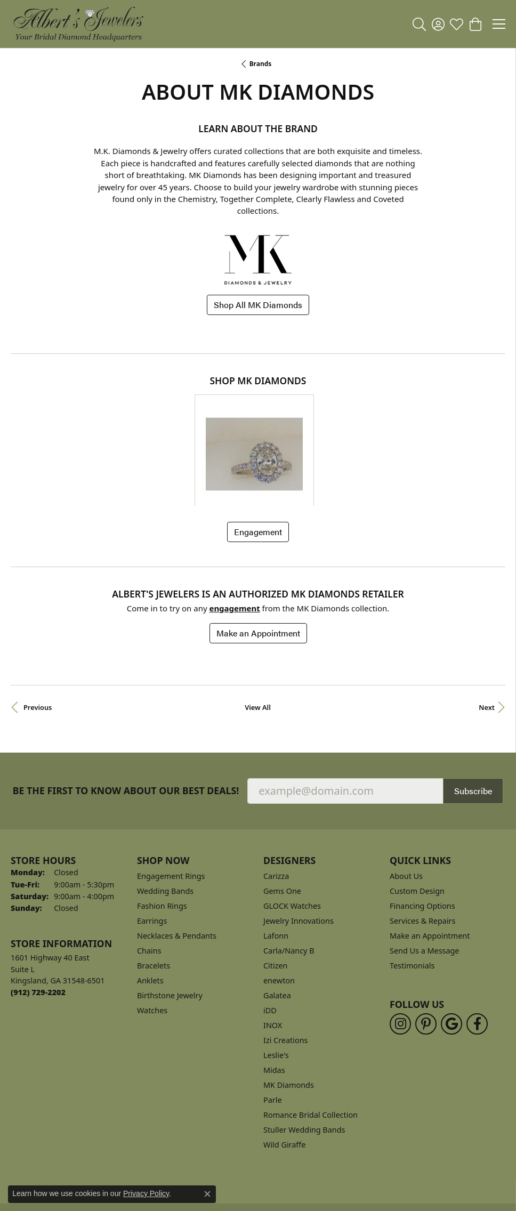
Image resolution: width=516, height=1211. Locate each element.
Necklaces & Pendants (176, 865)
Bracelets (153, 895)
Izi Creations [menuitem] (285, 969)
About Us (406, 805)
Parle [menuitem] (272, 1029)
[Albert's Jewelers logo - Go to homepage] (77, 24)
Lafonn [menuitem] (275, 865)
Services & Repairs (422, 850)
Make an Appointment (258, 562)
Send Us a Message (424, 880)
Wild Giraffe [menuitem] (284, 1074)
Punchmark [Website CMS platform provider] (277, 1206)
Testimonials (412, 895)
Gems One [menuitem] (282, 820)
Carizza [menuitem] (276, 805)
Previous (37, 636)
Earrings (152, 850)
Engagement (258, 461)
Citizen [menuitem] (275, 895)
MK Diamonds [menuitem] (288, 1014)
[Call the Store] (38, 921)
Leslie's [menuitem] (276, 984)
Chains (149, 880)
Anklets (150, 910)
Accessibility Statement (360, 1154)
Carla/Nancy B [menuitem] (289, 880)
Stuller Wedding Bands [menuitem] (304, 1059)
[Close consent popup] (207, 1194)
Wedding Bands (165, 820)
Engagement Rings (171, 805)
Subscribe (473, 720)
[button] (419, 24)
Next (487, 636)
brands (260, 63)
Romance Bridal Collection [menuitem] (310, 1044)
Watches (152, 939)
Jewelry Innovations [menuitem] (298, 850)
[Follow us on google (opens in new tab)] (451, 952)
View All (258, 636)
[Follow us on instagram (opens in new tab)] (400, 952)
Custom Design (417, 820)
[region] (258, 414)
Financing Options (422, 835)
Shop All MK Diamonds (258, 304)
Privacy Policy (197, 1154)
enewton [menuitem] (279, 910)
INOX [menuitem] (272, 954)
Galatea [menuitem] (277, 924)
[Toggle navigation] (499, 24)
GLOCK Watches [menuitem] (292, 835)
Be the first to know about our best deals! (126, 719)
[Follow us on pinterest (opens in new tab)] (426, 952)
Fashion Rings (162, 835)
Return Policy (137, 1154)
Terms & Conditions (270, 1154)
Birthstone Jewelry (170, 924)
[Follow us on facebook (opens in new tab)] (477, 952)
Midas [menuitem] (274, 999)
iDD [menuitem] (270, 939)
